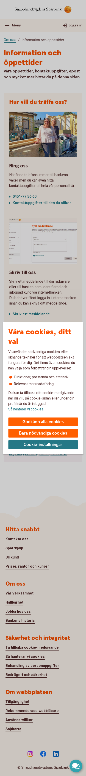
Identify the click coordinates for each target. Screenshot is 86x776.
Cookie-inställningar (43, 445)
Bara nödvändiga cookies (43, 433)
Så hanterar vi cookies (26, 409)
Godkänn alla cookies (43, 422)
